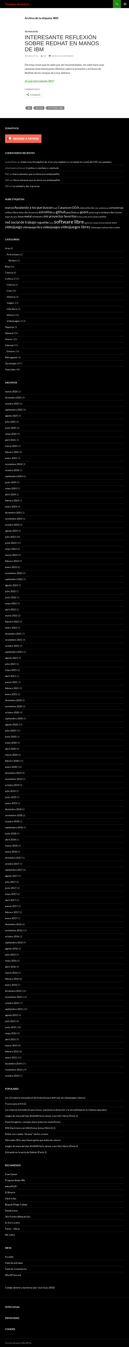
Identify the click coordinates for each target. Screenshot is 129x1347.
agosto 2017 (11, 875)
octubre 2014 (12, 1075)
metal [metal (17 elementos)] (28, 216)
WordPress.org (13, 1275)
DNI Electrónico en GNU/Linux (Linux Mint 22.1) (30, 1128)
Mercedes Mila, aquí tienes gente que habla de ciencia (32, 1140)
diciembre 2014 (13, 1063)
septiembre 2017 (14, 869)
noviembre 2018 (13, 815)
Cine (9, 290)
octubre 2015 (12, 1003)
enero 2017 (11, 918)
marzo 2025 (11, 446)
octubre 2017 (12, 863)
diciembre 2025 (13, 397)
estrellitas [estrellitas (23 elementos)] (46, 212)
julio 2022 (10, 591)
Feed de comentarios (16, 1268)
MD (44, 56)
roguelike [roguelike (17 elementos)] (43, 222)
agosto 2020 (11, 724)
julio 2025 (10, 421)
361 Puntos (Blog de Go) (17, 1216)
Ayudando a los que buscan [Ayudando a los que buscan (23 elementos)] (33, 207)
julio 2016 (10, 954)
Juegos (10, 302)
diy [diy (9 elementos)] (26, 212)
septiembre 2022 (14, 579)
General (9, 333)
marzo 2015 (11, 1045)
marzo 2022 (11, 615)
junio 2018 (10, 833)
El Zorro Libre (12, 1222)
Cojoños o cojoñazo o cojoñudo (42, 168)
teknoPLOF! (11, 1186)
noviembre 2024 (13, 464)
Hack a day (10, 1198)
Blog (7, 266)
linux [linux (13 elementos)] (21, 216)
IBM (29, 108)
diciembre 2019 (13, 772)
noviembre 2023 (13, 518)
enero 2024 (11, 506)
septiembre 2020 (14, 718)
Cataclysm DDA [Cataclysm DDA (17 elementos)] (68, 207)
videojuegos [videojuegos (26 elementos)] (51, 227)
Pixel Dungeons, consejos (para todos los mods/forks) (32, 1121)
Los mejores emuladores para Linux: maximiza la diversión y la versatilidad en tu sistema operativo (56, 1109)
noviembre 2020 (13, 706)
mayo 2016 (11, 960)
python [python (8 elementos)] (102, 216)
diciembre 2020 (13, 700)
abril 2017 (10, 900)
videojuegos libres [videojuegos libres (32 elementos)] (75, 227)
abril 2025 (10, 439)
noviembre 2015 (13, 996)
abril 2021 (10, 676)
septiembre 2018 (14, 827)
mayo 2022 (11, 603)
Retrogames (11, 357)
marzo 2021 (11, 682)
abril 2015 (10, 1039)
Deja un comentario (62, 56)
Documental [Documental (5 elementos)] (33, 212)
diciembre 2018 (13, 809)
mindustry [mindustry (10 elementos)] (37, 216)
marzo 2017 (11, 906)
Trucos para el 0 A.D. (16, 1103)
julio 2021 (10, 663)
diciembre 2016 (13, 924)
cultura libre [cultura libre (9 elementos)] (11, 212)
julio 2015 (10, 1021)
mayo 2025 (11, 433)
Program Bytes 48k (15, 1180)
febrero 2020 (12, 760)
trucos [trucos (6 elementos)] (101, 223)
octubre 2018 (12, 821)
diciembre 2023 (13, 512)
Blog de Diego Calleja (16, 1204)
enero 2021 (11, 694)
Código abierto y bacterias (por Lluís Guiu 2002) (30, 1287)
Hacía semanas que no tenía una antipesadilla (36, 174)
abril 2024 (10, 494)
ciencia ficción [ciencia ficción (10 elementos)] (86, 207)
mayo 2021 (11, 670)
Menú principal (125, 4)
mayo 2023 (11, 548)
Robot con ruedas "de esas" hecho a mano (26, 1134)
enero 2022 (11, 627)
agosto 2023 (11, 530)
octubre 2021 (12, 645)
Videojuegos (13, 321)
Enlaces (11, 351)
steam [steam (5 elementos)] (95, 223)
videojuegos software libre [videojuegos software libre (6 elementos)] (102, 227)
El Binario (10, 1192)
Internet (9, 345)
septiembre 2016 (14, 942)
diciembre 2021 (13, 633)
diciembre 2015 (13, 990)
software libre (55, 108)
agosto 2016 (11, 948)
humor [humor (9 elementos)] (118, 212)
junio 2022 (10, 597)
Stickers (12, 260)
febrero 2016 (12, 978)
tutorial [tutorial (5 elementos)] (108, 223)
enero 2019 (11, 803)
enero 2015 (11, 1057)
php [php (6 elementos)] (85, 216)
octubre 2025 (12, 403)
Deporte (9, 327)
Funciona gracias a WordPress (18, 1343)
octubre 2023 (12, 524)
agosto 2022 (11, 585)
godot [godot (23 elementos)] (84, 212)
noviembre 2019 (13, 779)
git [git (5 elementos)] (54, 212)
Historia (11, 296)
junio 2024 (10, 482)
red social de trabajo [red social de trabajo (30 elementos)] (20, 222)
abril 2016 (10, 966)
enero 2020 (11, 766)
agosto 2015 (11, 1015)
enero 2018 (11, 851)
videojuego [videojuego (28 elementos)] (13, 227)
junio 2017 (10, 888)
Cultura (9, 278)
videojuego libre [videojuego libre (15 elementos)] (32, 227)
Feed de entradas (14, 1262)
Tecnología (31, 31)
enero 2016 (11, 984)
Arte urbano (13, 254)
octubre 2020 (12, 712)
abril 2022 (10, 609)
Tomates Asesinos (17, 4)
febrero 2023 (12, 561)
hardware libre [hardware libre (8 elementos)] (108, 212)
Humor (9, 339)
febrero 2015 (12, 1051)
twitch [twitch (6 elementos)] (114, 223)
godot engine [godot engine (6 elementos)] (94, 212)
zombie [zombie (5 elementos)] (117, 227)
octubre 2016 (12, 936)
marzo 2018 (11, 845)
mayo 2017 (11, 894)
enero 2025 (11, 458)
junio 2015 (10, 1027)
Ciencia (9, 272)
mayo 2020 (11, 742)
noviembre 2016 (13, 930)
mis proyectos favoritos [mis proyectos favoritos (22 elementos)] (60, 216)
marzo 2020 (11, 754)
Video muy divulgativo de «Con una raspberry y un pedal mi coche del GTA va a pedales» (66, 161)
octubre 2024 (12, 470)
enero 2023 (11, 567)
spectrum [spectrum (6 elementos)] (88, 223)
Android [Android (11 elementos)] (9, 207)
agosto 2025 (11, 415)
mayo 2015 (11, 1033)
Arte (7, 248)
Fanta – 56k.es (12, 1228)
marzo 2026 (11, 391)
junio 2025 (10, 427)
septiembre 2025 (14, 409)
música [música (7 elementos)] (80, 216)
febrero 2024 (12, 500)
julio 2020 (10, 730)
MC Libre (10, 1234)
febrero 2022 (12, 621)
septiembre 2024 (14, 476)
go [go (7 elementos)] (78, 212)
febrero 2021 (12, 688)
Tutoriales (10, 369)
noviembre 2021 (13, 639)
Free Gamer (11, 1174)
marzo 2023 (11, 554)
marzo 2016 (11, 972)
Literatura (12, 308)
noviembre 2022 (13, 573)
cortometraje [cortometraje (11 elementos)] (116, 207)
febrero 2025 (12, 452)
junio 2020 (10, 736)
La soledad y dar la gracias (26, 186)
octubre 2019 (12, 785)
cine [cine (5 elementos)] (96, 208)
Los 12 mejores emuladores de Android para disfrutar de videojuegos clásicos (45, 1097)
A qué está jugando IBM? (40, 80)
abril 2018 (10, 839)
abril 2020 (10, 748)
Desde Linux (11, 1210)
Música (10, 314)
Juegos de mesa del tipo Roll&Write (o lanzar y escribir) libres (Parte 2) (41, 1146)
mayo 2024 (11, 488)
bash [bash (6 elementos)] (55, 208)
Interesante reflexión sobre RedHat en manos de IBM (62, 43)
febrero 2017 (12, 912)
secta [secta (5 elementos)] (51, 223)
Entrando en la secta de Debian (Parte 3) (26, 1152)
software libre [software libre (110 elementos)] (69, 222)
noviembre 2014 (13, 1069)
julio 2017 (10, 881)
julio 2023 (10, 536)
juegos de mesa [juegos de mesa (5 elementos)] (11, 217)
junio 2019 (10, 797)
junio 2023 (10, 542)
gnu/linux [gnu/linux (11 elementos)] (71, 212)
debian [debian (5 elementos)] (21, 212)
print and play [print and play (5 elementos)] (93, 217)
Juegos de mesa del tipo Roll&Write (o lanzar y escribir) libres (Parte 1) (41, 1115)
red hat (39, 108)
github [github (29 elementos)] (61, 212)
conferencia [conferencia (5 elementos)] (103, 208)
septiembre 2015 (14, 1009)
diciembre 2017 (13, 857)
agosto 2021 (11, 657)
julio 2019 (10, 791)
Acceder (9, 1256)
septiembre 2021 (14, 651)
